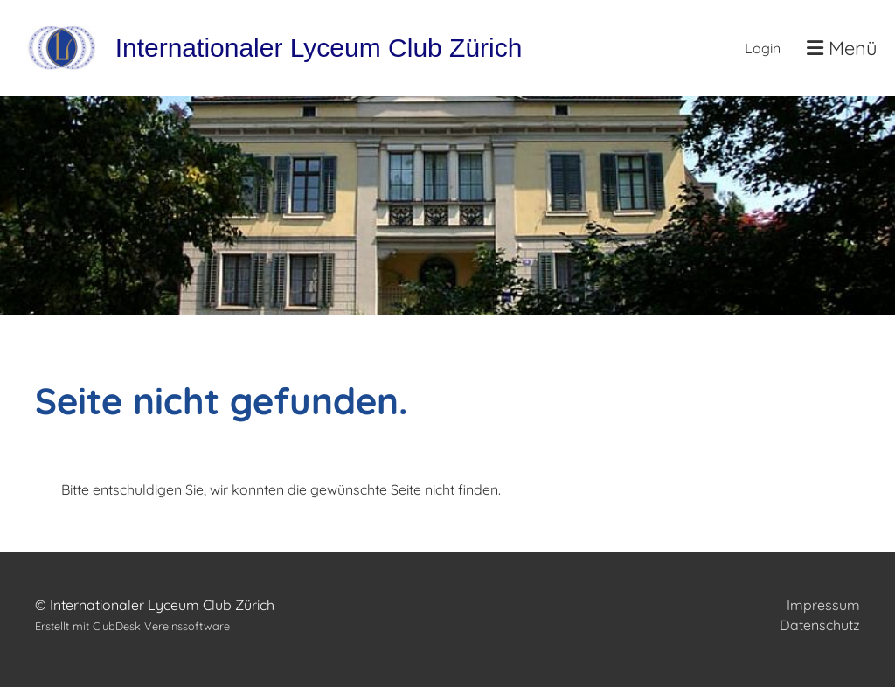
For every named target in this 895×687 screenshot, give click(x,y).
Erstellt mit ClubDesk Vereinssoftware (132, 626)
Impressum (823, 605)
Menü (842, 48)
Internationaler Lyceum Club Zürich (319, 47)
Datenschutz (820, 625)
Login (763, 48)
